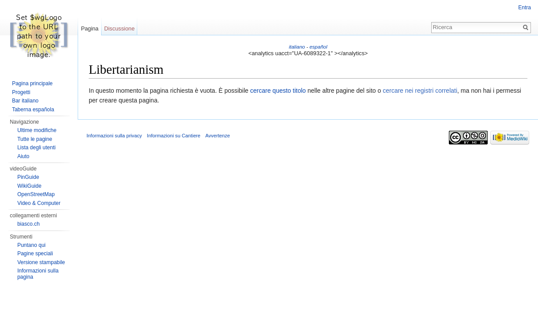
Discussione (119, 28)
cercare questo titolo (278, 90)
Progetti (21, 92)
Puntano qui (31, 245)
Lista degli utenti (36, 147)
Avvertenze (217, 135)
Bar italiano (25, 101)
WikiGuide (29, 186)
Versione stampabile (41, 262)
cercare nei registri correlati (420, 90)
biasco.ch (28, 224)
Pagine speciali (35, 253)
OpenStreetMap (36, 194)
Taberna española (33, 109)
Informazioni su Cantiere (173, 135)
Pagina (89, 28)
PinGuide (28, 177)
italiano (297, 46)
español (318, 46)
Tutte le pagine (34, 139)
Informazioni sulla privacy (114, 135)
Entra (524, 7)
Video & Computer (38, 203)
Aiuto (23, 156)
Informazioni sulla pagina (37, 274)
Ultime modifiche (36, 130)
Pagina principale (32, 83)
